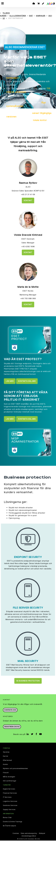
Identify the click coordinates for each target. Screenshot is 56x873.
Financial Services (10, 793)
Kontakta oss (10, 710)
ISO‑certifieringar (9, 781)
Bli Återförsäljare (9, 826)
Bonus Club (7, 817)
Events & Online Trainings (12, 821)
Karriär (5, 756)
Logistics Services (10, 801)
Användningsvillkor (29, 836)
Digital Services (9, 789)
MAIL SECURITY (28, 661)
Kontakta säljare (27, 381)
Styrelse (6, 752)
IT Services (7, 797)
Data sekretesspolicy (29, 833)
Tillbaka (6, 13)
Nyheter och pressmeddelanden (15, 768)
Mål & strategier (9, 777)
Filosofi (6, 772)
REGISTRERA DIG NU (12, 727)
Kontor (5, 764)
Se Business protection (28, 681)
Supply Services (9, 809)
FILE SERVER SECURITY (28, 607)
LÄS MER (9, 381)
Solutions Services (10, 805)
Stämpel (42, 833)
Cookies (16, 833)
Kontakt (28, 200)
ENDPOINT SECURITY (28, 556)
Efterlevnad (7, 760)
